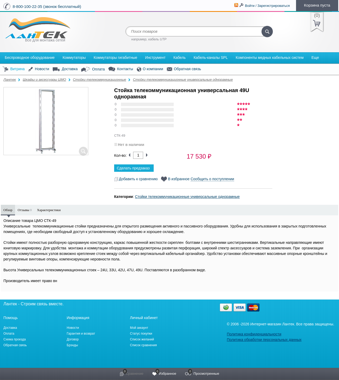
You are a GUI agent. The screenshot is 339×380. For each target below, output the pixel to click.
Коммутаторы (74, 57)
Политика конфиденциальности (254, 334)
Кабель (179, 57)
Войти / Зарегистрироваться (267, 6)
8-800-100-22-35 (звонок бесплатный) (47, 6)
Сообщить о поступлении (212, 179)
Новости (38, 69)
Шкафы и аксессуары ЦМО (44, 80)
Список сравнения (143, 345)
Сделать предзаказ (133, 168)
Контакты (120, 69)
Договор (73, 339)
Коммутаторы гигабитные (115, 57)
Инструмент (155, 57)
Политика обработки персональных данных (264, 340)
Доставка (65, 69)
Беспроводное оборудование (30, 57)
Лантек (9, 80)
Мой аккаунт (139, 328)
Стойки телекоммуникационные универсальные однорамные (183, 80)
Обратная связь (184, 69)
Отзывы (25, 210)
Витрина (14, 69)
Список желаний (142, 339)
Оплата (93, 69)
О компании (150, 69)
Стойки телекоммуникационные (99, 80)
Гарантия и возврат (81, 333)
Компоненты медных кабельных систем (270, 57)
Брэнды (72, 345)
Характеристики (49, 210)
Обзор (7, 210)
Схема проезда (14, 339)
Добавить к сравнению (136, 179)
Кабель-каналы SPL (210, 57)
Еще (315, 57)
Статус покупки (141, 333)
